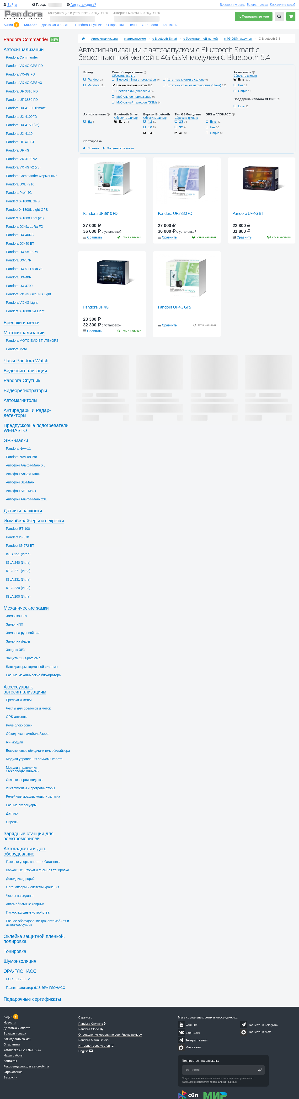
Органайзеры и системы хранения (32, 887)
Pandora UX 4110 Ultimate (26, 108)
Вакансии (10, 1077)
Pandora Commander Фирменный (31, 176)
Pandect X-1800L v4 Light (25, 311)
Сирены (12, 822)
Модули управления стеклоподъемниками (22, 769)
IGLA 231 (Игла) (18, 579)
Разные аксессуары (21, 805)
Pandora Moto (16, 349)
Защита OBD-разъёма (23, 658)
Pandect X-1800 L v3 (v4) (25, 218)
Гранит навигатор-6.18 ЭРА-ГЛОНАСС (35, 988)
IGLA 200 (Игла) (18, 596)
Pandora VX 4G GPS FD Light (28, 294)
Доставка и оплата (232, 4)
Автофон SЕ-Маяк (20, 482)
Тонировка (15, 951)
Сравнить (94, 237)
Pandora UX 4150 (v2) (22, 125)
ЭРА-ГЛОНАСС (20, 971)
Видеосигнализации (25, 370)
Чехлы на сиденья (20, 896)
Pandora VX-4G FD (20, 74)
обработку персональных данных (216, 1081)
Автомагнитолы (20, 400)
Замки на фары (18, 641)
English (83, 1051)
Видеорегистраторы (25, 390)
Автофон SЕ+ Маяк (21, 491)
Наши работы (13, 1055)
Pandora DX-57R (19, 260)
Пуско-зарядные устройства (27, 912)
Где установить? (83, 4)
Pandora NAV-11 (18, 448)
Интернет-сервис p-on (94, 1045)
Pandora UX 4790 (19, 286)
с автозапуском (135, 38)
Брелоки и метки (21, 322)
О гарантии (115, 25)
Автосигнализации (104, 38)
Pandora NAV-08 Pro (21, 457)
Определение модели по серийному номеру (110, 1034)
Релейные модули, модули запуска (33, 796)
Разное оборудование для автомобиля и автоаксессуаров (37, 922)
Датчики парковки (23, 510)
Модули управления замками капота (34, 759)
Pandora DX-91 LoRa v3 (24, 269)
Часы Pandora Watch (26, 360)
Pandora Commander (26, 39)
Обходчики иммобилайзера (27, 734)
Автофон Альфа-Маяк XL (25, 465)
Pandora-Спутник (88, 25)
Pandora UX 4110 (19, 133)
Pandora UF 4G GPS (174, 307)
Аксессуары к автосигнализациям (25, 689)
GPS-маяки (16, 440)
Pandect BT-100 (18, 529)
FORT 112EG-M (18, 979)
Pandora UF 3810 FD (100, 213)
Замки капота (16, 616)
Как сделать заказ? (282, 4)
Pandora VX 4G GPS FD (24, 66)
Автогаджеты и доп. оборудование (25, 851)
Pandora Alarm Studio (93, 1040)
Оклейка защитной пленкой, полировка (34, 939)
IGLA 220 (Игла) (18, 588)
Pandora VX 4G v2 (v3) (23, 167)
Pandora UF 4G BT (248, 213)
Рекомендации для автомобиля (26, 1066)
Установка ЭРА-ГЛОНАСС (22, 1050)
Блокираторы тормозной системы (32, 667)
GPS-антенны (16, 717)
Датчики (12, 813)
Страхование (13, 1072)
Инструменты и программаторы (30, 788)
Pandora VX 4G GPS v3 (24, 83)
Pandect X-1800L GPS (23, 201)
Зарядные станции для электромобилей (28, 836)
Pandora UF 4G (95, 307)
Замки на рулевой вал (23, 633)
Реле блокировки (19, 725)
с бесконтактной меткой (200, 38)
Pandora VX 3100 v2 (21, 159)
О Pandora (150, 25)
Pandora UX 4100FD (21, 117)
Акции (8, 25)
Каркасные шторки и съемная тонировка (37, 870)
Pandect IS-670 (17, 537)
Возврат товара (257, 4)
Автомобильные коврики (25, 904)
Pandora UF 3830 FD (175, 213)
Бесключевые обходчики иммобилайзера (38, 751)
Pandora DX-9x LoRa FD (24, 226)
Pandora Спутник (22, 380)
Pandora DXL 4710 (20, 184)
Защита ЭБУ (15, 650)
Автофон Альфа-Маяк (23, 474)
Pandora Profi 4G (19, 193)
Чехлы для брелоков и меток (28, 708)
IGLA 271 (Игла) (18, 571)
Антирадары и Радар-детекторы (27, 413)
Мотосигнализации (24, 332)
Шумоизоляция (20, 961)
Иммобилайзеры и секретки (34, 520)
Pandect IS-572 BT (20, 545)
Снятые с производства (24, 780)
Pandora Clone (88, 1029)
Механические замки (26, 608)
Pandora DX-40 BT (20, 243)
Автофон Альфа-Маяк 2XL (26, 499)
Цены (132, 25)
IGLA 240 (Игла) (18, 562)
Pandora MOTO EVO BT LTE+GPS (32, 340)
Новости (10, 1022)
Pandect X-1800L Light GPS (27, 209)
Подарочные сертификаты (32, 999)
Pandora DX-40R (19, 277)
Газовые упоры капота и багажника (33, 862)
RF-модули (14, 742)
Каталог (30, 25)
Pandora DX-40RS (20, 235)
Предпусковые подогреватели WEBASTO (36, 428)
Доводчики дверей (20, 879)
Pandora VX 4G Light (21, 302)
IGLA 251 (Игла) (18, 554)
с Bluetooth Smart (164, 38)
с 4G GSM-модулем (238, 38)
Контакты (170, 25)
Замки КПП (14, 624)
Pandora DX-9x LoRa (22, 252)
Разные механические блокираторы (33, 675)
